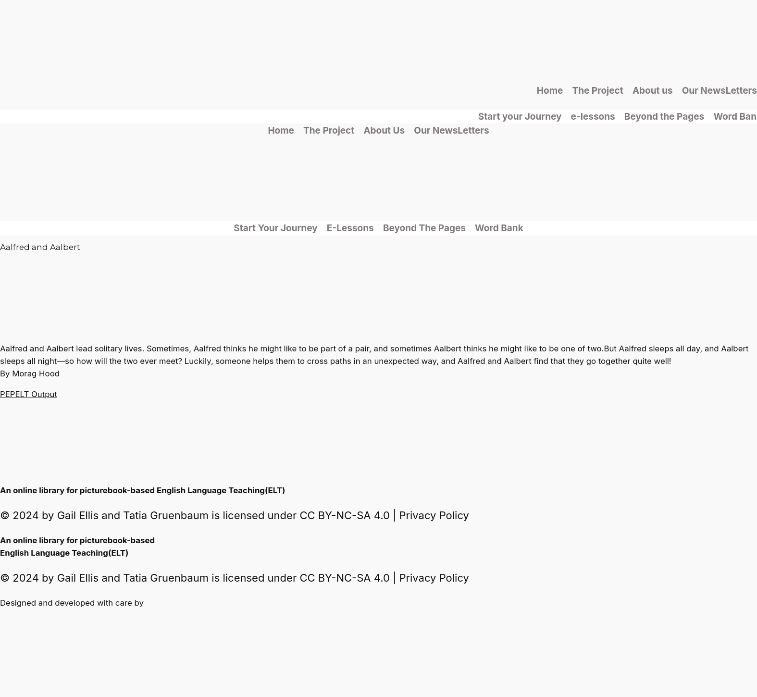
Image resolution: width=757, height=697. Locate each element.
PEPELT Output (28, 394)
